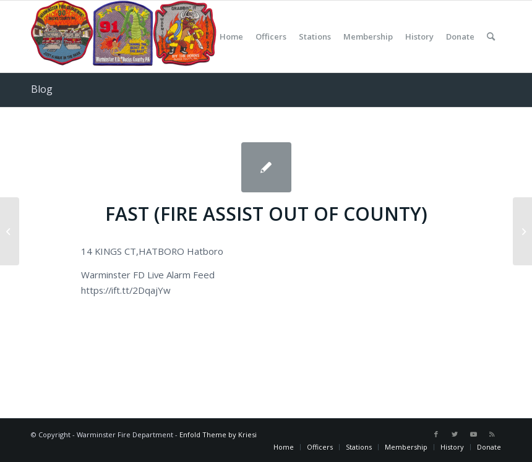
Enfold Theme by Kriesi (218, 434)
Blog (42, 89)
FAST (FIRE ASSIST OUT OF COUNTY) (266, 213)
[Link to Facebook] (436, 434)
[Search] (491, 36)
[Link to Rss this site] (492, 434)
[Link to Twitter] (454, 434)
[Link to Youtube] (473, 434)
